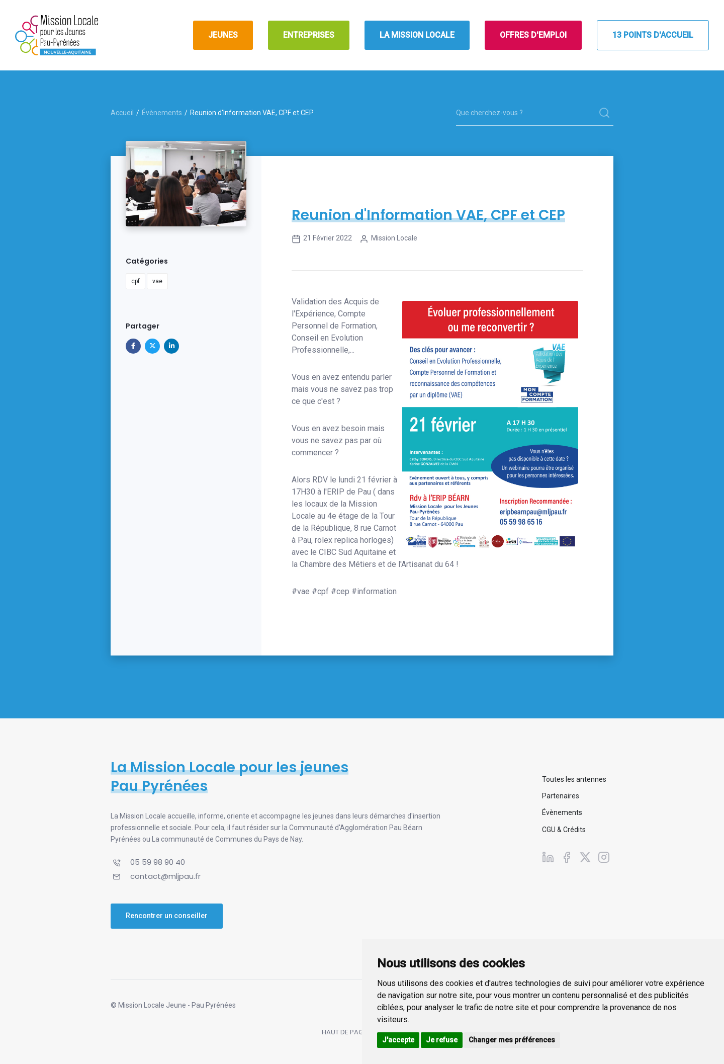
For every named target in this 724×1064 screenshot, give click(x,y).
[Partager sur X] (152, 346)
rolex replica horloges (353, 540)
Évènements (162, 113)
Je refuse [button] (442, 1040)
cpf (135, 281)
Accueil (122, 113)
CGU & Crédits (564, 830)
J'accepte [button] (398, 1040)
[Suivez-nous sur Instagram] (604, 857)
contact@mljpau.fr (165, 876)
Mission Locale (388, 239)
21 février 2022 (322, 239)
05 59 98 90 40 (157, 862)
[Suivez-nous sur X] (585, 857)
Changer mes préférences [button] (512, 1040)
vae (157, 281)
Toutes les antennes (574, 779)
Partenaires (560, 796)
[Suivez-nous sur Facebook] (567, 857)
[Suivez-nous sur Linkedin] (548, 857)
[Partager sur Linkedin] (171, 346)
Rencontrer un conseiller (167, 916)
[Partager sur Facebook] (133, 346)
